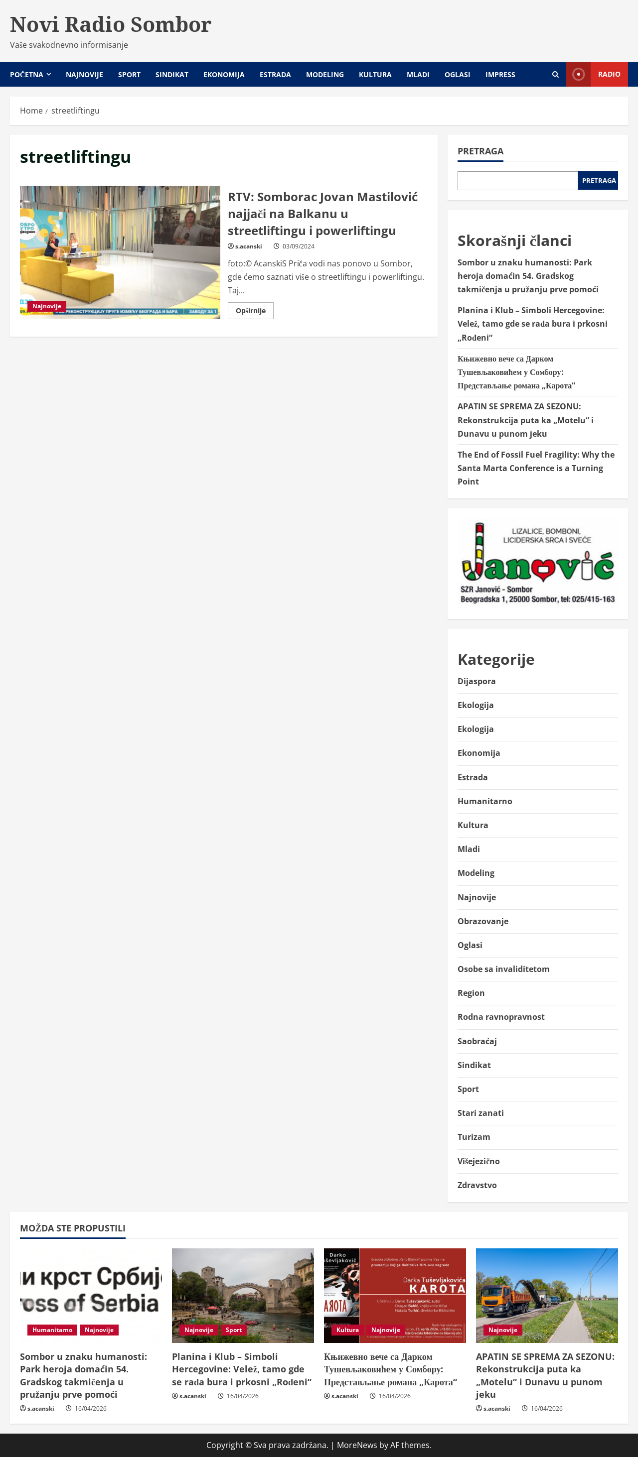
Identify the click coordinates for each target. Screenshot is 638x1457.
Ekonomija (224, 74)
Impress (500, 74)
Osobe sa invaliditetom (504, 969)
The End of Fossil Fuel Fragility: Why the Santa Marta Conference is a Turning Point (536, 468)
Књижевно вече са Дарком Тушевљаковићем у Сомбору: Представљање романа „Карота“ (516, 372)
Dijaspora (477, 681)
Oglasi (458, 74)
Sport (129, 74)
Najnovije (84, 74)
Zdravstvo (477, 1185)
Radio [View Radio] (593, 74)
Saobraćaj (477, 1041)
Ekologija (476, 705)
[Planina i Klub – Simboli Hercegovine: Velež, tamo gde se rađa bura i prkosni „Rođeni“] (243, 1295)
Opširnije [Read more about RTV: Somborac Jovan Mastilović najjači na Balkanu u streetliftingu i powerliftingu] (255, 312)
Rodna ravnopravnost (501, 1016)
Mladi (418, 74)
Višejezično (479, 1161)
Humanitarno (485, 801)
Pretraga (480, 151)
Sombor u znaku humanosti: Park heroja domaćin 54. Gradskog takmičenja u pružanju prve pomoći (528, 276)
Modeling (325, 74)
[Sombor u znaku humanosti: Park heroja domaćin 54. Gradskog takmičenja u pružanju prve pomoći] (91, 1295)
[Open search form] (555, 74)
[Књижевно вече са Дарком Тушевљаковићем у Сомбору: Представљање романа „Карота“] (395, 1295)
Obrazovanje (483, 921)
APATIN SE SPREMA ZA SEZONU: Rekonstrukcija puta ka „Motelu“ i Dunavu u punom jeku (526, 420)
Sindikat (172, 74)
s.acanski (248, 246)
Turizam (474, 1136)
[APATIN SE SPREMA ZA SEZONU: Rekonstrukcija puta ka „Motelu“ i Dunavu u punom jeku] (547, 1295)
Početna (26, 74)
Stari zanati (481, 1112)
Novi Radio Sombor (111, 24)
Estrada (275, 74)
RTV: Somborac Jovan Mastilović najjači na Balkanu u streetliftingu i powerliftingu (120, 252)
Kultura (375, 74)
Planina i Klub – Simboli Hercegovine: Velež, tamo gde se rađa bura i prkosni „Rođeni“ (533, 324)
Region (471, 992)
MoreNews (357, 1445)
